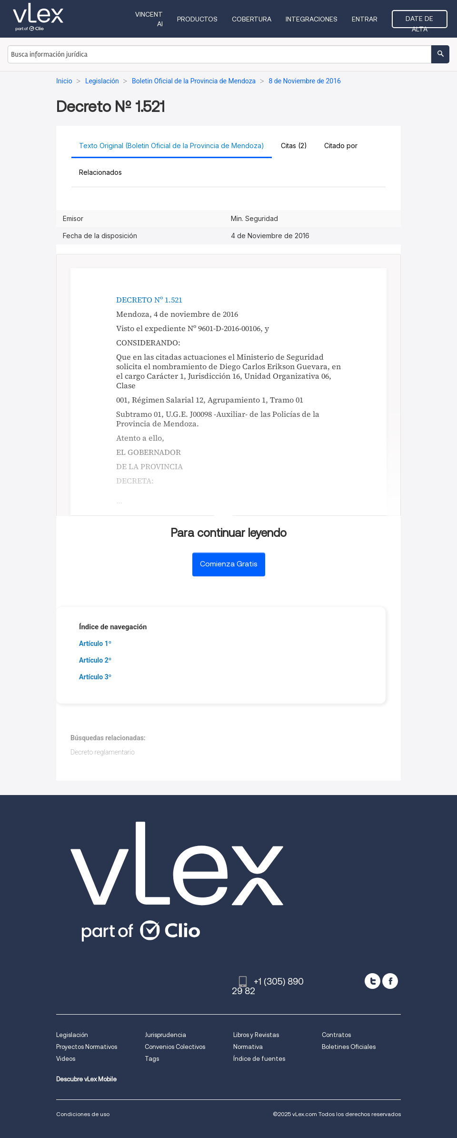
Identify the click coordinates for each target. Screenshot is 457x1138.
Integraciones (312, 19)
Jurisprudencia (165, 1034)
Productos (197, 19)
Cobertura (251, 19)
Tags (152, 1058)
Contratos (336, 1034)
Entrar (365, 19)
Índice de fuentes (259, 1058)
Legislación (72, 1034)
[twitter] (372, 981)
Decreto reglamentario (102, 752)
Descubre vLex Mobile (86, 1079)
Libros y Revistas (256, 1034)
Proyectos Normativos (86, 1046)
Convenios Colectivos (175, 1046)
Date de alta (419, 21)
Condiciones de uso (82, 1114)
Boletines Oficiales (349, 1046)
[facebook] (390, 981)
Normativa (248, 1046)
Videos (65, 1058)
